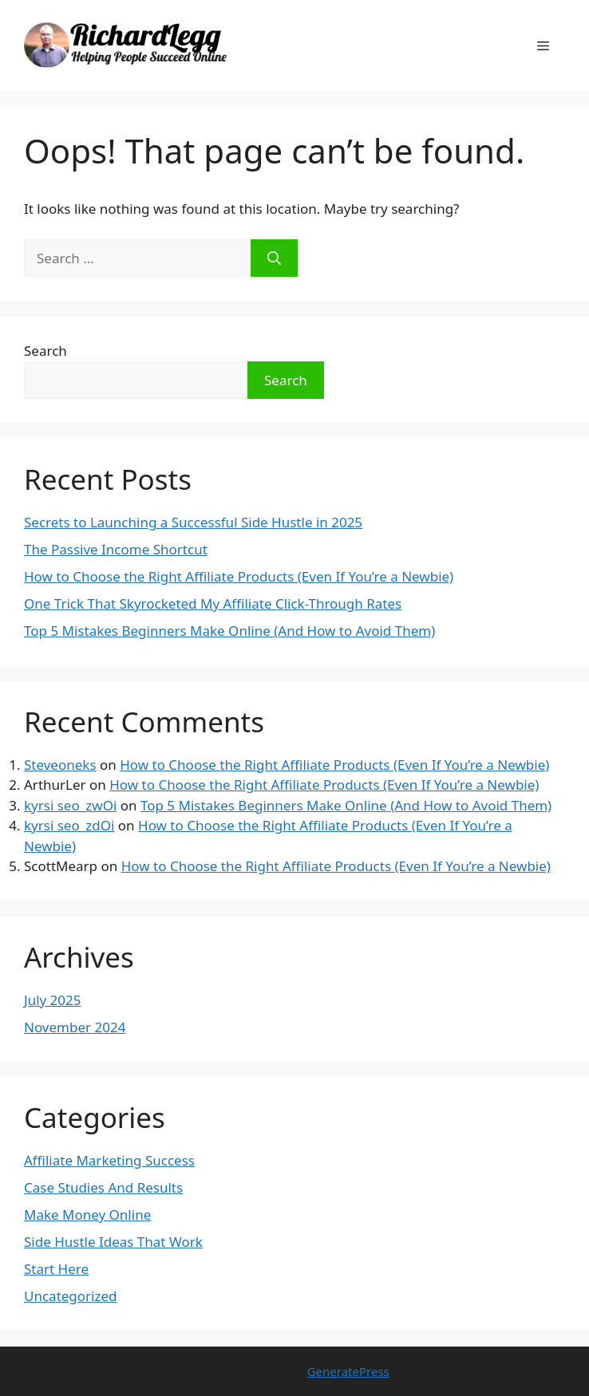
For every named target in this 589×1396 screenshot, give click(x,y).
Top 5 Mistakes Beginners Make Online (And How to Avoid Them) (229, 630)
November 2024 (74, 1027)
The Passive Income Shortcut (116, 549)
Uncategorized (70, 1296)
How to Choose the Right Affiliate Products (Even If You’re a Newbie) (238, 576)
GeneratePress (348, 1371)
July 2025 (52, 1000)
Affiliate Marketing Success (109, 1160)
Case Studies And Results (103, 1187)
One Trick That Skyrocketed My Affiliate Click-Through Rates (212, 603)
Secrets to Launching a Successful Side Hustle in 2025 (193, 522)
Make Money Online (87, 1214)
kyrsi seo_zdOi (69, 825)
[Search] (274, 258)
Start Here (56, 1269)
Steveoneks (60, 764)
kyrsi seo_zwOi (70, 805)
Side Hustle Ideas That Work (113, 1241)
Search (45, 350)
